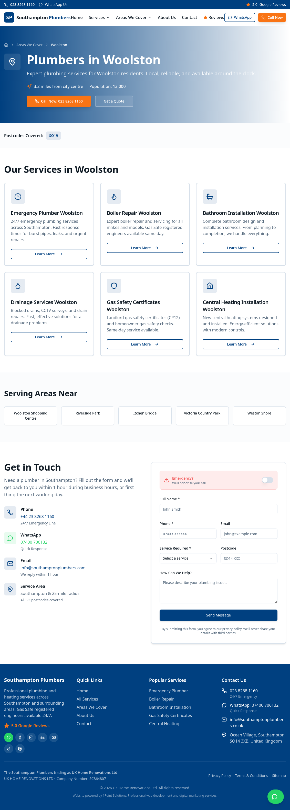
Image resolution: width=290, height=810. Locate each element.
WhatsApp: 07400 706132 (254, 705)
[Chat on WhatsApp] (275, 796)
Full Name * (170, 499)
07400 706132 (33, 542)
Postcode (228, 548)
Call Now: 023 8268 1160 (59, 101)
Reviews (213, 17)
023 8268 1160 (244, 691)
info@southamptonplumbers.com (53, 568)
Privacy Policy (219, 775)
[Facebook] (20, 737)
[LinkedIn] (42, 737)
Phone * (166, 523)
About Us (167, 17)
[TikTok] (8, 748)
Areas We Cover (134, 17)
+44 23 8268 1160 (37, 516)
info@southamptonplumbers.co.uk (257, 722)
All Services (87, 699)
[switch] (267, 480)
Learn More (49, 253)
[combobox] (188, 558)
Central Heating (164, 723)
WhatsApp (240, 17)
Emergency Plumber (168, 691)
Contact (189, 17)
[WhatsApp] (8, 737)
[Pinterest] (20, 748)
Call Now (272, 17)
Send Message (218, 615)
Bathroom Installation (170, 707)
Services (99, 17)
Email (225, 523)
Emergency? (182, 478)
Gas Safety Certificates (170, 715)
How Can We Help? (176, 572)
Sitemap (279, 775)
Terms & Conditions (251, 775)
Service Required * (175, 548)
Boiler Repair (161, 699)
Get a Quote (114, 101)
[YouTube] (53, 737)
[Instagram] (31, 737)
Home (77, 17)
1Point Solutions (114, 795)
